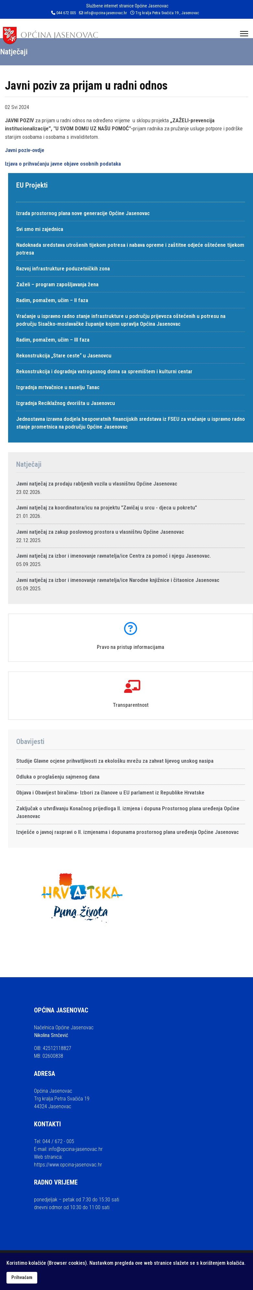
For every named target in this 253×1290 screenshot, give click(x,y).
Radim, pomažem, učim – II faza (52, 300)
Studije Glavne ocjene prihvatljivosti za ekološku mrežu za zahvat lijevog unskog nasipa (114, 761)
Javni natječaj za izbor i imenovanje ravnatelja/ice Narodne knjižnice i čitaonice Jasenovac (117, 580)
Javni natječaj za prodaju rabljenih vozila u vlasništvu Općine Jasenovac (96, 483)
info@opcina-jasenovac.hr (105, 12)
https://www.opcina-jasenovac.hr (68, 1165)
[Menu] (244, 33)
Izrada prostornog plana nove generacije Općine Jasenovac (83, 213)
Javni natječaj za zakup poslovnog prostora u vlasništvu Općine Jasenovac (100, 532)
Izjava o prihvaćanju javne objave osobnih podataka (63, 163)
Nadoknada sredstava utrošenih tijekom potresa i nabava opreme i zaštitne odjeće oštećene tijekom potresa (130, 249)
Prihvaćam (21, 1277)
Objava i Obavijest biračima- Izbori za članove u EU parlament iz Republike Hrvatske (110, 792)
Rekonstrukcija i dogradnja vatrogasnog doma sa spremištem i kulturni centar (104, 371)
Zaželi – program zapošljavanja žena (57, 284)
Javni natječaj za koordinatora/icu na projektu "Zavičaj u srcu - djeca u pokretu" (106, 507)
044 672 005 (66, 12)
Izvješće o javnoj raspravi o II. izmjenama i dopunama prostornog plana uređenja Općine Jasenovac (127, 832)
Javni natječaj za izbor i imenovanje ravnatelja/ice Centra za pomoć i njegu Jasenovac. (113, 555)
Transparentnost (131, 705)
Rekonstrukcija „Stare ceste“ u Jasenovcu (63, 355)
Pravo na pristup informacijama (130, 647)
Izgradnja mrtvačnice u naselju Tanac (57, 387)
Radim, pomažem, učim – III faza (52, 339)
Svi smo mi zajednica (39, 229)
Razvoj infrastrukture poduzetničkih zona (63, 268)
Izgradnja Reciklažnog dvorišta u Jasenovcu (65, 403)
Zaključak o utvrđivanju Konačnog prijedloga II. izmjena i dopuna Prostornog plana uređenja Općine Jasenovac (127, 812)
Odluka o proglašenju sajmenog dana (57, 776)
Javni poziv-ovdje (24, 150)
